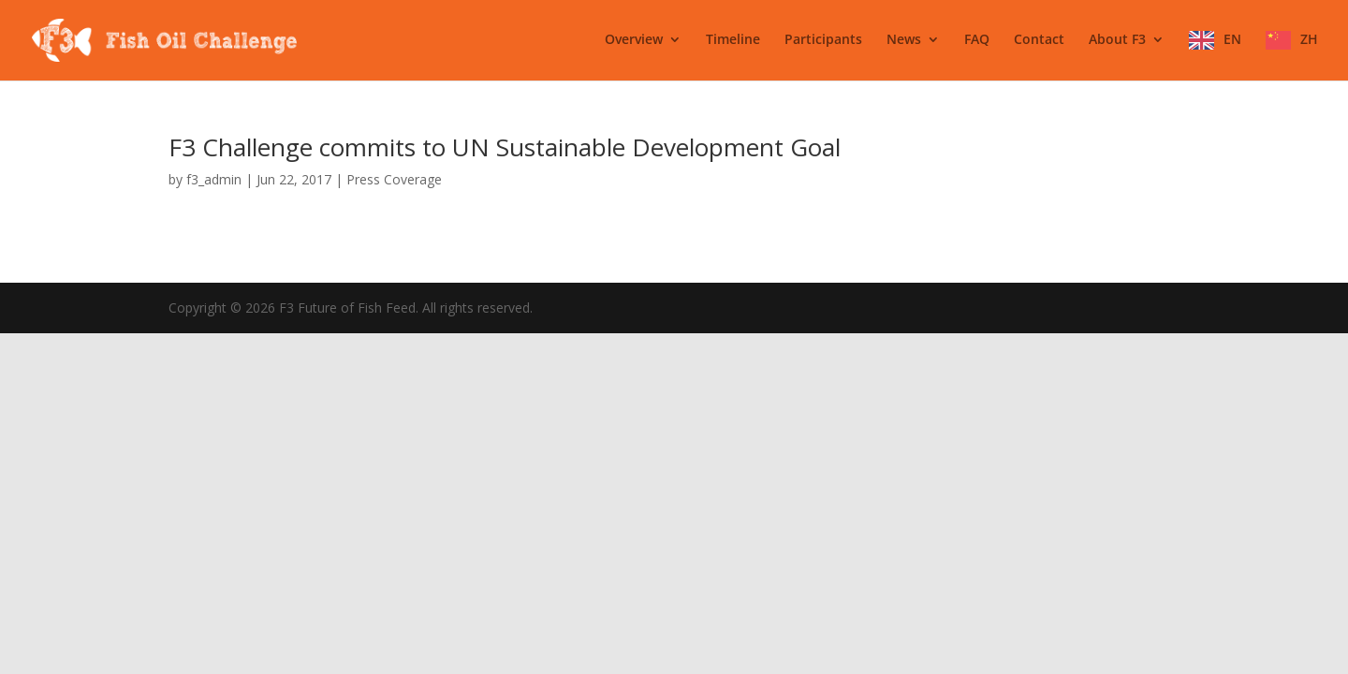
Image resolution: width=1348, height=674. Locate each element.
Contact (1039, 40)
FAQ (976, 40)
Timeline (733, 40)
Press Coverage (394, 179)
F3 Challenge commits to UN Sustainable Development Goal (504, 147)
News (903, 40)
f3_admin (214, 179)
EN (1232, 39)
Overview (634, 40)
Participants (823, 40)
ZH (1309, 39)
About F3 (1117, 40)
